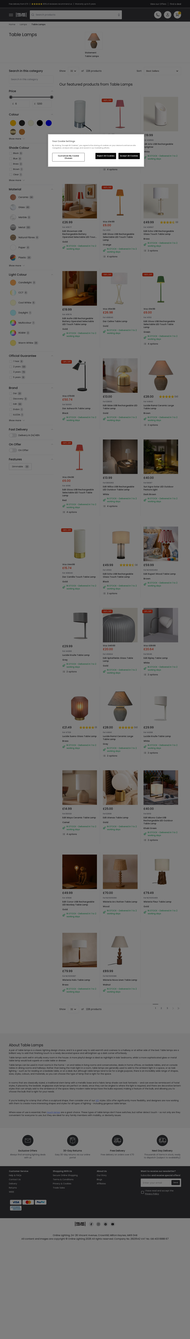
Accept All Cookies (129, 156)
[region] (96, 150)
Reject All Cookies (105, 156)
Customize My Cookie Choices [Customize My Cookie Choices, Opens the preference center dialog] (68, 157)
